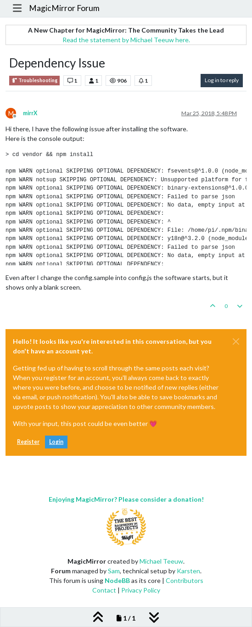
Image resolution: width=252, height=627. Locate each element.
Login (56, 441)
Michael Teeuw (161, 561)
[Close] (235, 341)
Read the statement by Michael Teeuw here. (126, 40)
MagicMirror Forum (64, 8)
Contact (104, 590)
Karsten (188, 571)
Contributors (184, 580)
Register (28, 441)
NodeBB (117, 580)
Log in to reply (222, 80)
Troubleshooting (34, 81)
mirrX (30, 113)
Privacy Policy (140, 590)
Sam (114, 571)
